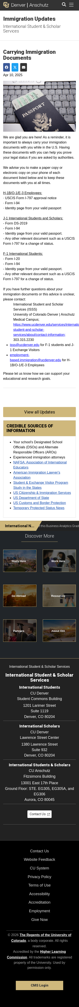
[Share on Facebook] (6, 67)
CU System (39, 868)
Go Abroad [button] (19, 595)
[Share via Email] (23, 67)
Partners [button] (18, 631)
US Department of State (31, 498)
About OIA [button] (58, 631)
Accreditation (39, 902)
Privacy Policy (39, 877)
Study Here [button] (18, 561)
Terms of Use (39, 885)
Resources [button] (58, 595)
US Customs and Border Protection (39, 503)
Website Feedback (39, 859)
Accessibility (39, 894)
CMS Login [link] (39, 985)
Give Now (39, 920)
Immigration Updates (29, 19)
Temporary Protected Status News (38, 508)
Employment (39, 911)
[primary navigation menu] (71, 4)
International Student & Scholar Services (32, 29)
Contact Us (39, 851)
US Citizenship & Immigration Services (42, 493)
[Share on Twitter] (15, 67)
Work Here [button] (58, 561)
